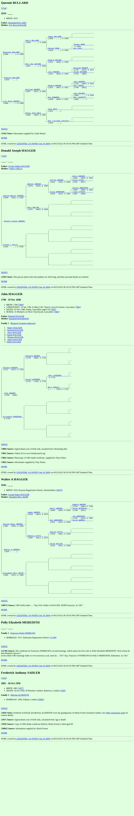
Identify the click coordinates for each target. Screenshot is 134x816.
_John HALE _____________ (59, 124)
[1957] (21, 762)
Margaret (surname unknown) (22, 360)
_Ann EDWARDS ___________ (59, 110)
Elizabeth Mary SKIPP (18, 552)
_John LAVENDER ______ (57, 418)
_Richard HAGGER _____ (35, 394)
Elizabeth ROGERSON (19, 355)
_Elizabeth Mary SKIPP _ (14, 642)
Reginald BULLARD (17, 23)
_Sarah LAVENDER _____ (35, 423)
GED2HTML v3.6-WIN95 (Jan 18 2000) (33, 162)
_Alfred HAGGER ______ (60, 199)
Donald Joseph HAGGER (15, 249)
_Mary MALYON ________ (37, 232)
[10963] (40, 773)
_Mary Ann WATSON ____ (35, 70)
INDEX (4, 147)
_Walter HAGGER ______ (37, 204)
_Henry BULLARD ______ (35, 42)
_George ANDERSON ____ (82, 209)
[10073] (59, 545)
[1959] (4, 752)
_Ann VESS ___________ (83, 52)
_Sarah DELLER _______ (60, 607)
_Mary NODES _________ (83, 96)
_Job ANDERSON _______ (82, 574)
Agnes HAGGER (14, 376)
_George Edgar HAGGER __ (14, 583)
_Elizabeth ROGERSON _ (13, 467)
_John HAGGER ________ (83, 92)
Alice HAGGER (14, 369)
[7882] (53, 346)
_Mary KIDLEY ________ (57, 432)
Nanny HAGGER (14, 365)
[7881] (78, 344)
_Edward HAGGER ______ (82, 560)
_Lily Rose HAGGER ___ (13, 115)
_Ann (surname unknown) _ (59, 139)
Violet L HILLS (15, 187)
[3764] (4, 8)
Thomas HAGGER (15, 374)
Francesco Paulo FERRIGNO (22, 707)
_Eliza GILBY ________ (82, 199)
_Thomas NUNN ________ (83, 47)
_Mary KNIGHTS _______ (83, 110)
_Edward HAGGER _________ (59, 96)
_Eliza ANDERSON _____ (60, 213)
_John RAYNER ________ (83, 106)
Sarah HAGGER (14, 372)
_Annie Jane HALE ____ (35, 129)
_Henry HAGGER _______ (82, 195)
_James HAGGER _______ (37, 569)
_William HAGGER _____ (83, 75)
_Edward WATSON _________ (59, 66)
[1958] (62, 764)
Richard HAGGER (16, 353)
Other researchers (113, 786)
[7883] (56, 349)
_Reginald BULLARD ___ (13, 56)
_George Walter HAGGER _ (14, 218)
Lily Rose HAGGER (17, 25)
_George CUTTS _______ (60, 593)
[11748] (53, 711)
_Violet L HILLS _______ (14, 277)
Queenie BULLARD (12, 87)
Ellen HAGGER (14, 379)
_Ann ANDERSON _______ (60, 579)
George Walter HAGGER (19, 185)
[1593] (4, 174)
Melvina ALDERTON (19, 769)
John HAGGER (10, 439)
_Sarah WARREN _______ (82, 579)
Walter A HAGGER (12, 614)
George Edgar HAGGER (18, 550)
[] (4, 152)
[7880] (21, 342)
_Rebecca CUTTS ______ (37, 597)
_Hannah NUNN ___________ (59, 52)
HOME (4, 156)
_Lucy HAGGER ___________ (59, 80)
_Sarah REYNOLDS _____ (82, 565)
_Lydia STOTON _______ (82, 213)
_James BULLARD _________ (59, 37)
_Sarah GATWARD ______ (83, 80)
